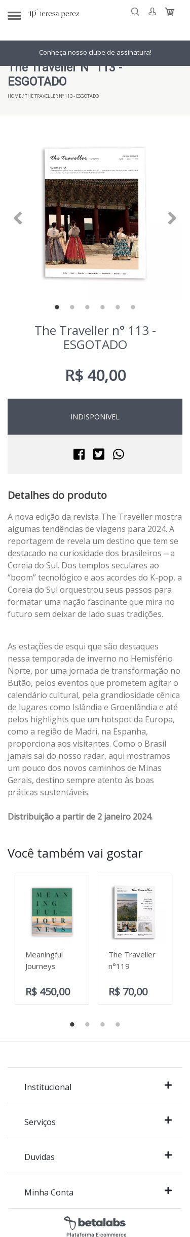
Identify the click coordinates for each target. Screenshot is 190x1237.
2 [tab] (72, 308)
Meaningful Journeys (44, 960)
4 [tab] (103, 308)
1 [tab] (57, 308)
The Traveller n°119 (132, 960)
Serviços (98, 1122)
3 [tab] (88, 308)
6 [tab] (133, 308)
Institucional (98, 1087)
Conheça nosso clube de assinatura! (95, 52)
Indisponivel (95, 416)
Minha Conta (98, 1192)
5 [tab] (118, 308)
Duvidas (98, 1157)
